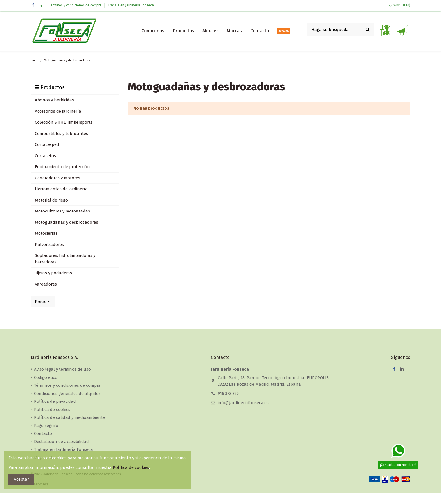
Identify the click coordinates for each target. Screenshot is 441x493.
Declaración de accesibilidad (61, 441)
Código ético (45, 377)
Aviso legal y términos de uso (62, 369)
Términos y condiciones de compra (75, 5)
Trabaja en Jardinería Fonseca (131, 5)
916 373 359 (228, 393)
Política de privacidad (55, 401)
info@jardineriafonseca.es (243, 402)
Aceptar (21, 479)
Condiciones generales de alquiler (67, 393)
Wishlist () (399, 5)
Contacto (43, 433)
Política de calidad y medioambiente (69, 417)
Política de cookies (52, 409)
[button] (183, 30)
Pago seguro (46, 425)
